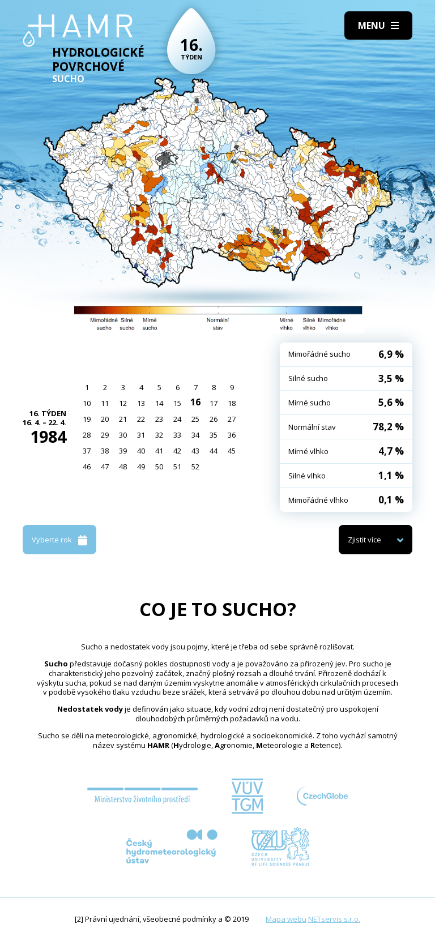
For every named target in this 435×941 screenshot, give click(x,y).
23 (159, 419)
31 (141, 435)
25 (195, 419)
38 (105, 451)
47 (105, 466)
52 (195, 466)
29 (105, 435)
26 (214, 419)
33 (177, 435)
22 (141, 419)
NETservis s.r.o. (334, 919)
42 (177, 451)
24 (177, 419)
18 (232, 403)
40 (141, 451)
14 (159, 403)
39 (123, 451)
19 (87, 419)
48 (123, 466)
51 (177, 466)
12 (123, 403)
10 (87, 403)
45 (232, 451)
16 (195, 402)
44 (214, 451)
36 (232, 435)
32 (159, 435)
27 (232, 419)
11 (105, 403)
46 (87, 466)
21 (123, 419)
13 (141, 403)
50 (159, 466)
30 (123, 435)
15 (177, 403)
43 (195, 451)
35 (214, 435)
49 (141, 466)
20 (105, 419)
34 (195, 435)
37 (87, 451)
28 (87, 435)
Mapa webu (286, 919)
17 (214, 403)
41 (159, 451)
